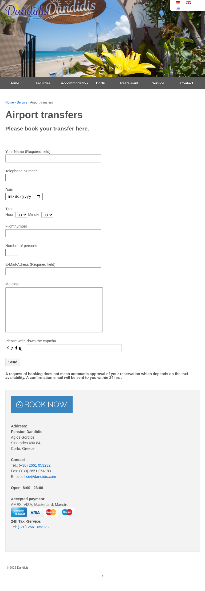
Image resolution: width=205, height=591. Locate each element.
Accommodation (73, 83)
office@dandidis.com (38, 485)
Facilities (43, 83)
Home (14, 83)
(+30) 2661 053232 (35, 474)
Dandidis (22, 576)
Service (158, 83)
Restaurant (129, 83)
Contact (186, 83)
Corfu (100, 83)
